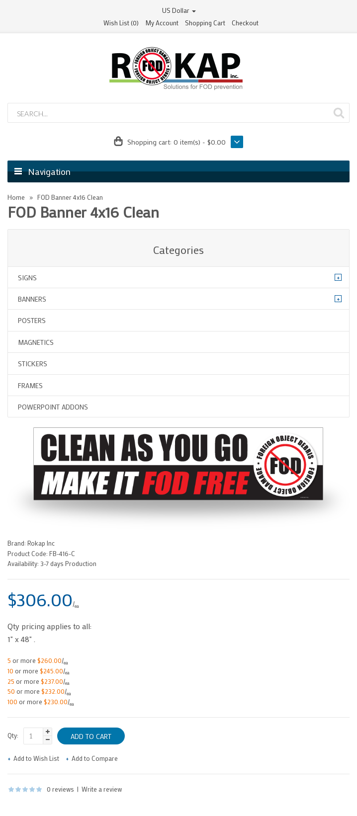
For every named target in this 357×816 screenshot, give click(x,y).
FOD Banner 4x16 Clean (70, 197)
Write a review (102, 789)
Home (16, 197)
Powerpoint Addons (53, 406)
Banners (32, 299)
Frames (30, 385)
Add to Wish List (36, 758)
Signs (27, 277)
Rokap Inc (41, 543)
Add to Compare (95, 758)
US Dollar (179, 10)
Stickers (32, 363)
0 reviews (60, 789)
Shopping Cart (205, 22)
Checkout (245, 22)
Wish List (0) (121, 22)
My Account (161, 22)
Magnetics (36, 342)
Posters (32, 320)
